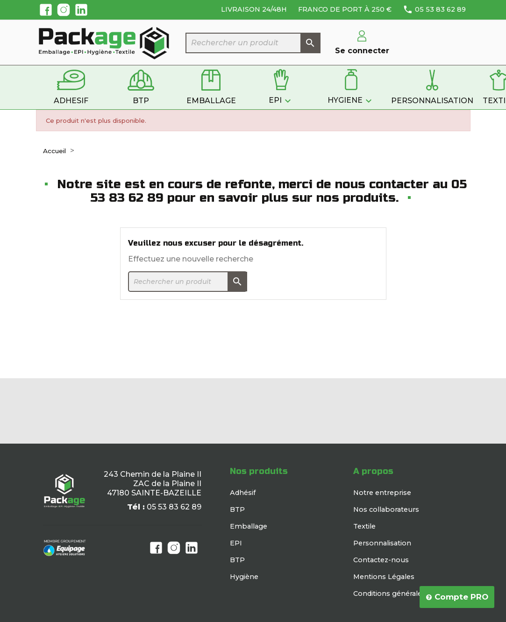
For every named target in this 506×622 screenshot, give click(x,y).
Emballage (248, 526)
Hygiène (244, 577)
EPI (236, 543)
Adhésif (243, 492)
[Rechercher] (253, 43)
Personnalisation (382, 543)
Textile (364, 526)
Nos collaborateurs (386, 509)
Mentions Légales (383, 577)
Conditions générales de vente (405, 593)
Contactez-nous (381, 560)
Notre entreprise (382, 492)
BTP (237, 509)
